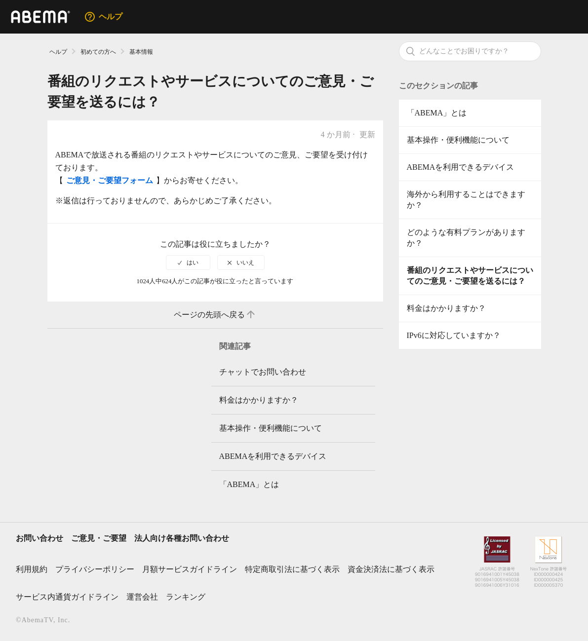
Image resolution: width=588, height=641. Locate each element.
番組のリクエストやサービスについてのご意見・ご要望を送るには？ (470, 275)
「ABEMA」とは (437, 113)
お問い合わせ (39, 538)
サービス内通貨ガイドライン (67, 597)
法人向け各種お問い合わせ (181, 538)
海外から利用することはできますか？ (466, 199)
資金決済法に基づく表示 (391, 569)
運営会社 (142, 597)
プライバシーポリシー (94, 569)
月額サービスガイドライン (189, 569)
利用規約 (31, 569)
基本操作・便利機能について (458, 140)
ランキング (185, 597)
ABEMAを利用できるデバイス (460, 167)
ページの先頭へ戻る (215, 314)
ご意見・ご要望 (98, 538)
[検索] (470, 51)
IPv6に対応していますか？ (454, 335)
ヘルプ (58, 51)
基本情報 (141, 51)
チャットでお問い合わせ (262, 372)
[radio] (188, 262)
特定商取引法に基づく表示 (292, 569)
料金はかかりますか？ (446, 308)
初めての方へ (98, 51)
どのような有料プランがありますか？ (466, 237)
